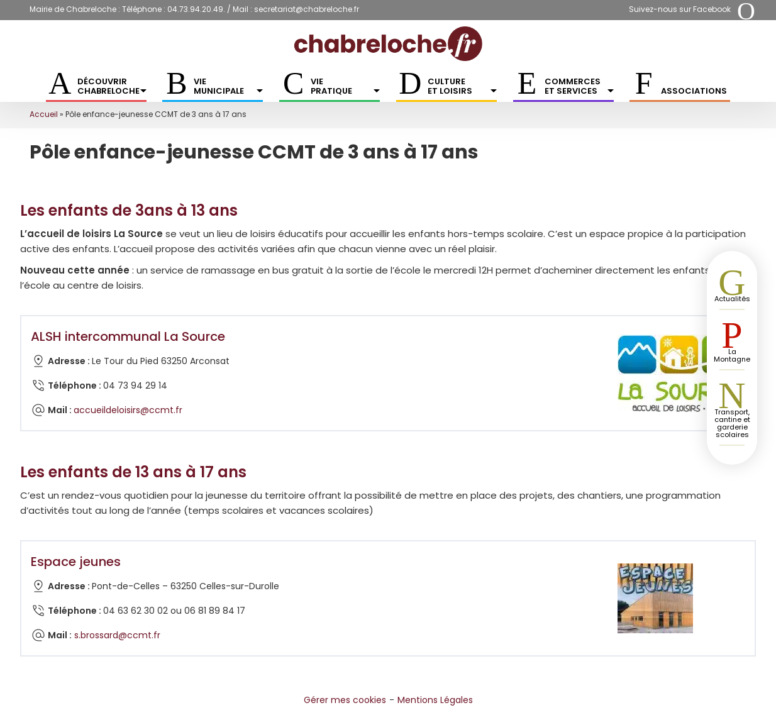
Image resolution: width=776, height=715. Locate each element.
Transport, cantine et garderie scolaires (732, 423)
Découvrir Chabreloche (112, 86)
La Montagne (732, 355)
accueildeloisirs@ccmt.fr (128, 410)
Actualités (732, 299)
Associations (694, 91)
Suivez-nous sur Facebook (680, 9)
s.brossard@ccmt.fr (117, 635)
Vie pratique (345, 86)
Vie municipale (228, 86)
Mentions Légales (435, 700)
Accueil (44, 114)
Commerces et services (579, 86)
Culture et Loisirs (462, 86)
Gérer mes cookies (345, 700)
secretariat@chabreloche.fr (306, 9)
